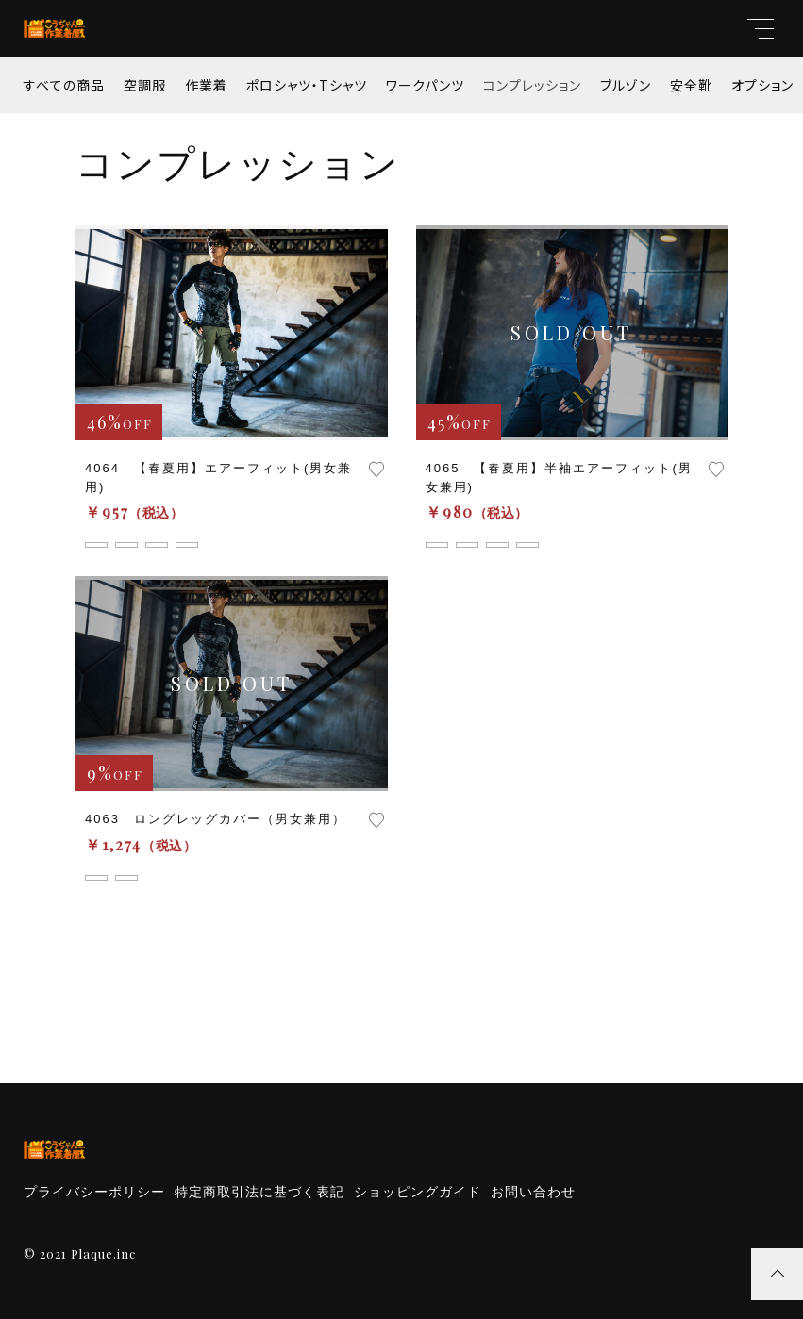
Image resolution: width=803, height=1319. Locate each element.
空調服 (145, 84)
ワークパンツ (425, 84)
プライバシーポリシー (94, 1191)
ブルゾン (625, 84)
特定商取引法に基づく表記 (259, 1191)
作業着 (206, 84)
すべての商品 (64, 84)
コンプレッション (532, 84)
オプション (762, 84)
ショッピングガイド (417, 1191)
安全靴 (691, 84)
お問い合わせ (533, 1191)
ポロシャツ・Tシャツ (306, 84)
